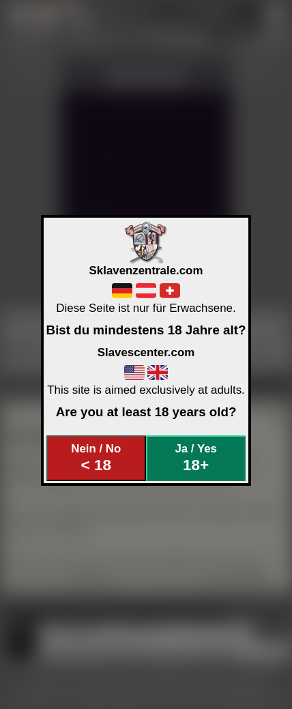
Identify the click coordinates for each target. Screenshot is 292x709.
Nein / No (96, 458)
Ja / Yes (195, 458)
